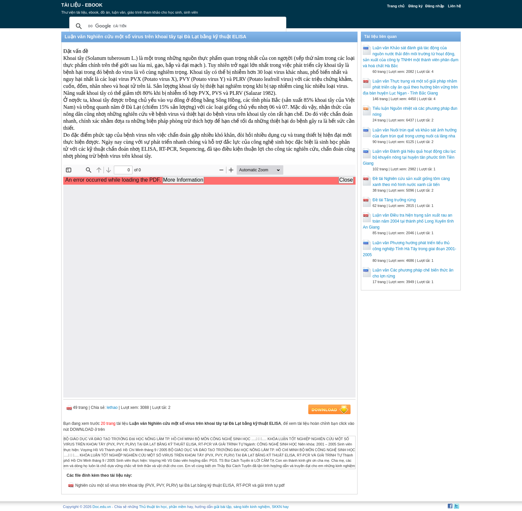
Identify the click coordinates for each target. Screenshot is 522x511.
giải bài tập (222, 507)
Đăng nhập (434, 6)
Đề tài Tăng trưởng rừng (394, 200)
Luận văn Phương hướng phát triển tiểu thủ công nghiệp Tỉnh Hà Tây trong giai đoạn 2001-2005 (409, 249)
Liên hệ (454, 6)
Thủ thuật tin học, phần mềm (162, 507)
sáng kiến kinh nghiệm (251, 507)
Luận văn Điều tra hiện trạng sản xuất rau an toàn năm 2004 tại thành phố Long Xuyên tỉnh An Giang (408, 221)
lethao (112, 407)
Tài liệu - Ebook (82, 5)
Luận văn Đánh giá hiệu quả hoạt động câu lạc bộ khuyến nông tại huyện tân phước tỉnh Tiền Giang (409, 157)
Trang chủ (396, 6)
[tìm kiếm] (176, 26)
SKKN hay (280, 507)
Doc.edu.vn (102, 507)
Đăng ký (415, 6)
